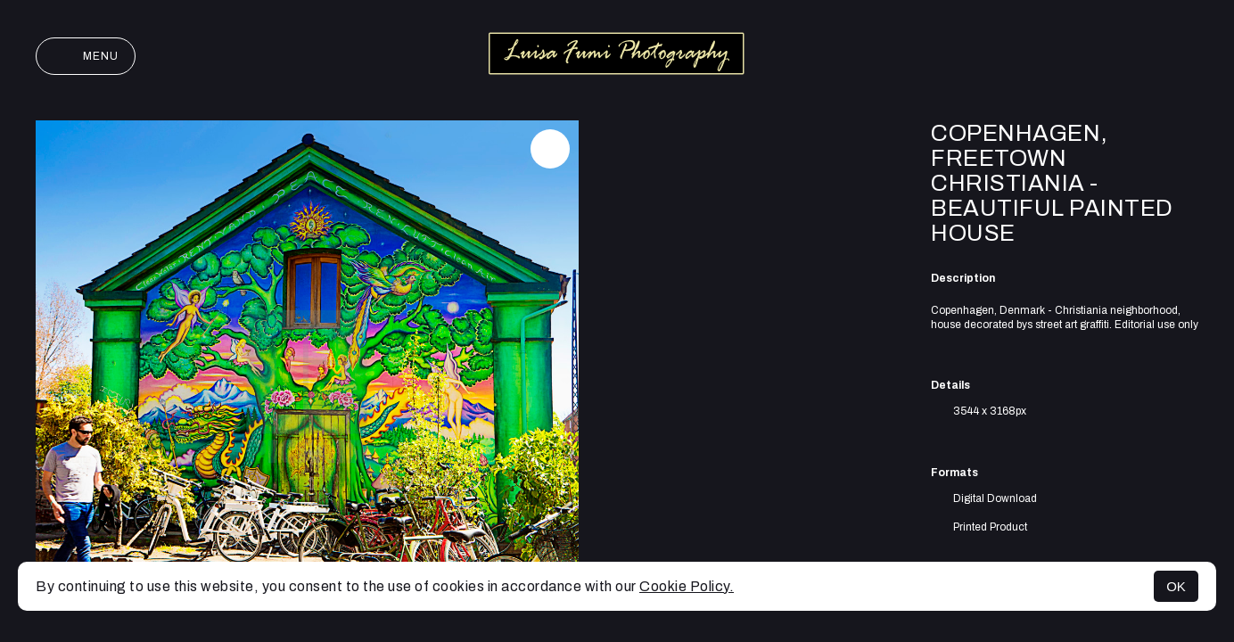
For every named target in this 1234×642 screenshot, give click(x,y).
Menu (86, 56)
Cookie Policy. (686, 586)
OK (1176, 586)
